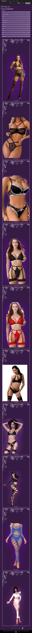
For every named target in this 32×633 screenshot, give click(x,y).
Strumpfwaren (4, 36)
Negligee (3, 24)
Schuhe (3, 32)
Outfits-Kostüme (4, 26)
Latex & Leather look (5, 20)
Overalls (3, 28)
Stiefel (3, 34)
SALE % (3, 30)
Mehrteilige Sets (4, 22)
